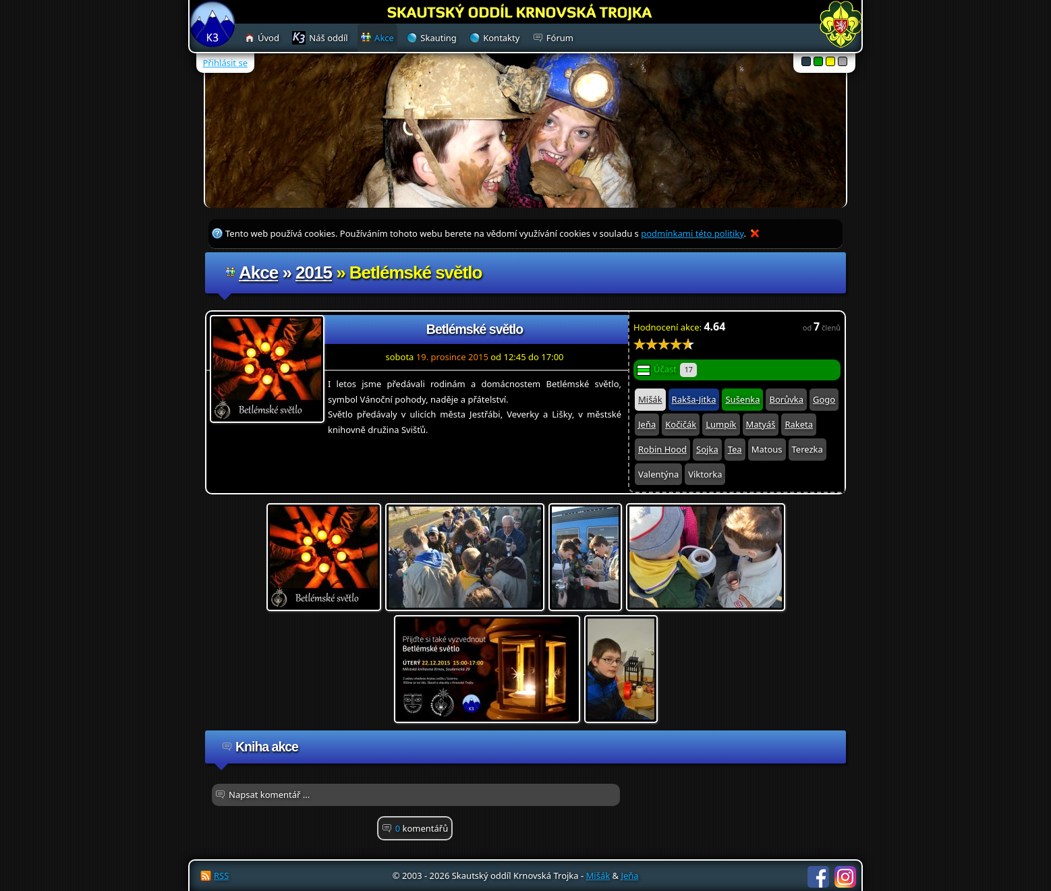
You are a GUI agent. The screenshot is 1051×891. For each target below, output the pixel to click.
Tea (735, 449)
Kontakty (501, 38)
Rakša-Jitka (694, 399)
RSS (221, 875)
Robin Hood (662, 449)
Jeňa (647, 424)
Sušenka (742, 399)
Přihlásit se (225, 63)
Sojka (707, 449)
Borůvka (786, 399)
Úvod (268, 38)
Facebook (818, 877)
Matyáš (761, 424)
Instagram (845, 877)
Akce (258, 272)
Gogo (824, 399)
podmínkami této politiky (692, 233)
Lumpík (721, 424)
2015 (313, 272)
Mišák (650, 399)
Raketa (799, 424)
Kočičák (680, 424)
